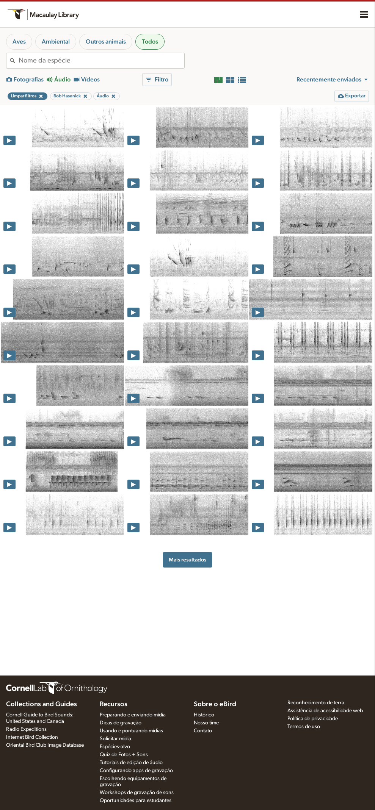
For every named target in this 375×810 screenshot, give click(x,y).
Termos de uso (303, 726)
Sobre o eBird (215, 704)
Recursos (113, 704)
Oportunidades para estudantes (135, 800)
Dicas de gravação (120, 723)
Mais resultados (187, 560)
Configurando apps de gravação (136, 770)
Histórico (204, 715)
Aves (19, 42)
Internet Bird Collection (32, 737)
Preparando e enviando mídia (133, 715)
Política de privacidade (312, 718)
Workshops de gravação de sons (137, 792)
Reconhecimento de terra (315, 702)
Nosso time (206, 723)
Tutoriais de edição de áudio (131, 762)
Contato (203, 730)
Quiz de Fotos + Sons (124, 754)
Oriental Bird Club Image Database (45, 745)
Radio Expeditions (26, 729)
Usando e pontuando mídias (131, 730)
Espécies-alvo (115, 746)
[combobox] (101, 60)
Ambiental (56, 42)
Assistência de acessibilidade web (325, 710)
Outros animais (106, 42)
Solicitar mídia (115, 738)
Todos (150, 42)
